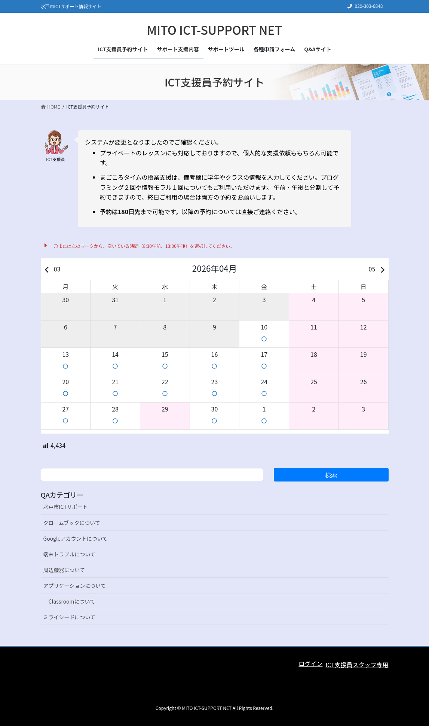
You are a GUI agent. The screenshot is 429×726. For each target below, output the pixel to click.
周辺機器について (64, 570)
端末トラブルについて (69, 554)
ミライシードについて (69, 617)
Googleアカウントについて (75, 538)
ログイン (310, 663)
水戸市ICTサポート (65, 506)
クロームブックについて (71, 522)
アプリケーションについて (74, 585)
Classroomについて (72, 601)
